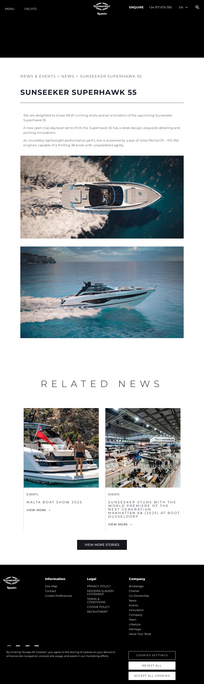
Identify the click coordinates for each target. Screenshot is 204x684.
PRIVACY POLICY (99, 586)
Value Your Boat (140, 634)
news (132, 600)
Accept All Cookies (152, 675)
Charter (134, 591)
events (133, 605)
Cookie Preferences (58, 596)
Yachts (30, 9)
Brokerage (136, 586)
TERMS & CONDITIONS (96, 600)
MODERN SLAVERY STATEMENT (100, 592)
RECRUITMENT (97, 611)
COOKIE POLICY (98, 607)
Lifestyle (134, 624)
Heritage (135, 629)
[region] (102, 665)
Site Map (51, 586)
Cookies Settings (152, 655)
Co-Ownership (139, 596)
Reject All (152, 665)
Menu (9, 9)
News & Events (38, 76)
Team (132, 619)
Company (135, 615)
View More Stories (102, 545)
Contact (50, 591)
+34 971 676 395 (160, 7)
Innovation (136, 610)
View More (36, 510)
